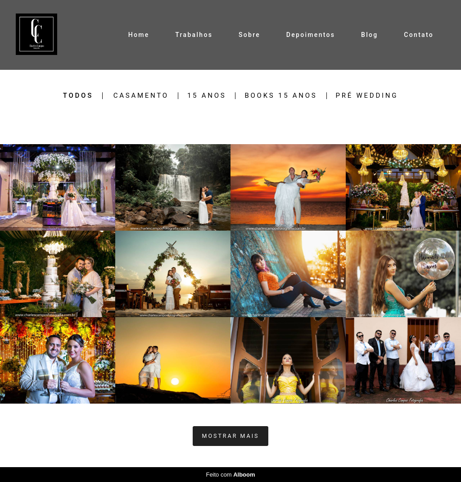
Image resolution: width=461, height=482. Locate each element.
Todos (78, 95)
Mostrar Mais (230, 435)
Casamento (141, 95)
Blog (369, 34)
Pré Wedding (367, 95)
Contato (419, 34)
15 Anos (206, 95)
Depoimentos (310, 34)
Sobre (249, 34)
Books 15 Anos (280, 95)
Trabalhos (193, 34)
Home (138, 34)
